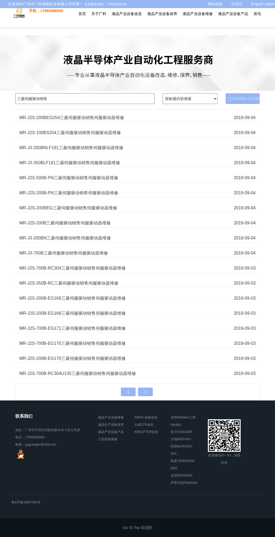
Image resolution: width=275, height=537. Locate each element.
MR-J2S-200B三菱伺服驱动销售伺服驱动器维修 (65, 223)
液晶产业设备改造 (127, 21)
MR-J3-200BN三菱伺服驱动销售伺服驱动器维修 (65, 238)
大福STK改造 (143, 425)
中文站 (237, 4)
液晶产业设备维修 (198, 21)
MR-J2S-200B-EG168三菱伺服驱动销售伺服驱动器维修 (72, 298)
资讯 (257, 21)
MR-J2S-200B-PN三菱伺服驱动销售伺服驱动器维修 (68, 193)
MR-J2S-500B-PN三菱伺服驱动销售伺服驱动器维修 (68, 178)
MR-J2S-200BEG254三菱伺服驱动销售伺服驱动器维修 (71, 117)
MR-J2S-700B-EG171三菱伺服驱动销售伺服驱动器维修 (72, 328)
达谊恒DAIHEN (181, 475)
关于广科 (98, 21)
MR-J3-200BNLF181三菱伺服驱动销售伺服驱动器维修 (71, 147)
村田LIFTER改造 (146, 432)
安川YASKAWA (182, 432)
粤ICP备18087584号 (26, 502)
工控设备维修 (107, 439)
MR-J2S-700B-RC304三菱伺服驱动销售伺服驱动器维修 (72, 268)
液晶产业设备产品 (233, 21)
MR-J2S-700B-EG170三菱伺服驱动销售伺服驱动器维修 (72, 343)
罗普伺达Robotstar (184, 483)
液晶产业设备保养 (162, 21)
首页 (82, 21)
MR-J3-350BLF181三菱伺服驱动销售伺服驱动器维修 (69, 162)
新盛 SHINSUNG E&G (183, 464)
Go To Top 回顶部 (137, 527)
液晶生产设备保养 (111, 425)
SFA (174, 454)
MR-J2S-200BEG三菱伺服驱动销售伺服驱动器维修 (68, 208)
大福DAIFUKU (181, 439)
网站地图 (215, 4)
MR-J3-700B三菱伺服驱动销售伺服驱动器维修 (63, 253)
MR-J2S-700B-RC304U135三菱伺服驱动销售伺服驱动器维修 (77, 373)
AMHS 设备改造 (145, 417)
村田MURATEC (182, 446)
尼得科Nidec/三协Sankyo (183, 421)
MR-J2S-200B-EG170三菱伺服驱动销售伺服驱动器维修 (72, 358)
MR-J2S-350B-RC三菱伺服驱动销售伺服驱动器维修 (68, 283)
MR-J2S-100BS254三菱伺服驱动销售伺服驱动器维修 (70, 132)
